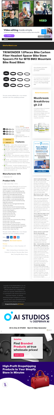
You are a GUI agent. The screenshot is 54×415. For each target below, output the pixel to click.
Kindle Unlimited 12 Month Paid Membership (14, 200)
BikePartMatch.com (10, 45)
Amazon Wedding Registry (9, 211)
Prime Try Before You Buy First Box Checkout (14, 224)
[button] (27, 49)
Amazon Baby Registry (8, 210)
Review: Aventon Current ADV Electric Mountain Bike (41, 232)
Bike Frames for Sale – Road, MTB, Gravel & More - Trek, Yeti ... (41, 195)
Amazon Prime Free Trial (9, 213)
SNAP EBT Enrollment (8, 202)
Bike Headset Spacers (16, 240)
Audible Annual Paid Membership (11, 189)
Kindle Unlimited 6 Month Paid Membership (14, 207)
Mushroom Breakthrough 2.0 (41, 101)
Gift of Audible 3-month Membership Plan (13, 196)
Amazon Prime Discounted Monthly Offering (14, 219)
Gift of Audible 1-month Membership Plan (13, 199)
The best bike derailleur (39, 265)
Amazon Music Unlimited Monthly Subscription (14, 226)
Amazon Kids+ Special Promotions (11, 222)
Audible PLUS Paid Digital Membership (12, 194)
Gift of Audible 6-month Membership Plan (13, 197)
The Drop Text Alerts (8, 205)
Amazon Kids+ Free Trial (9, 221)
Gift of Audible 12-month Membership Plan (13, 191)
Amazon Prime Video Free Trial (10, 229)
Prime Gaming (6, 218)
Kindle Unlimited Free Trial (9, 215)
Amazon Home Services (9, 216)
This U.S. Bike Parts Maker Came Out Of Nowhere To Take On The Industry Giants (41, 215)
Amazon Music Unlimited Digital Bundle (13, 227)
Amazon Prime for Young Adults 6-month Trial (14, 208)
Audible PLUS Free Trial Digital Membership (13, 204)
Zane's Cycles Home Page (40, 179)
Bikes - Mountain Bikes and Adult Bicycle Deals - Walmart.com (42, 244)
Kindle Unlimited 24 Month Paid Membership (14, 193)
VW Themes (21, 304)
